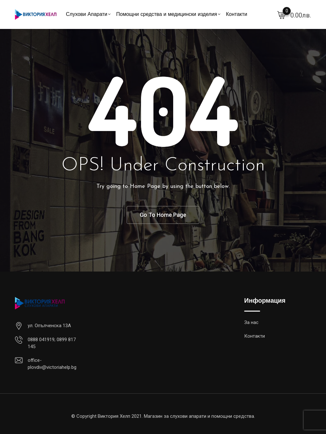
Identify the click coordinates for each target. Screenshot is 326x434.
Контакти (236, 14)
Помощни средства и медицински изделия (166, 14)
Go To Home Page (163, 214)
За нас (251, 322)
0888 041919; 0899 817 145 (52, 343)
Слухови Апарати (86, 14)
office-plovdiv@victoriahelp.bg (52, 363)
